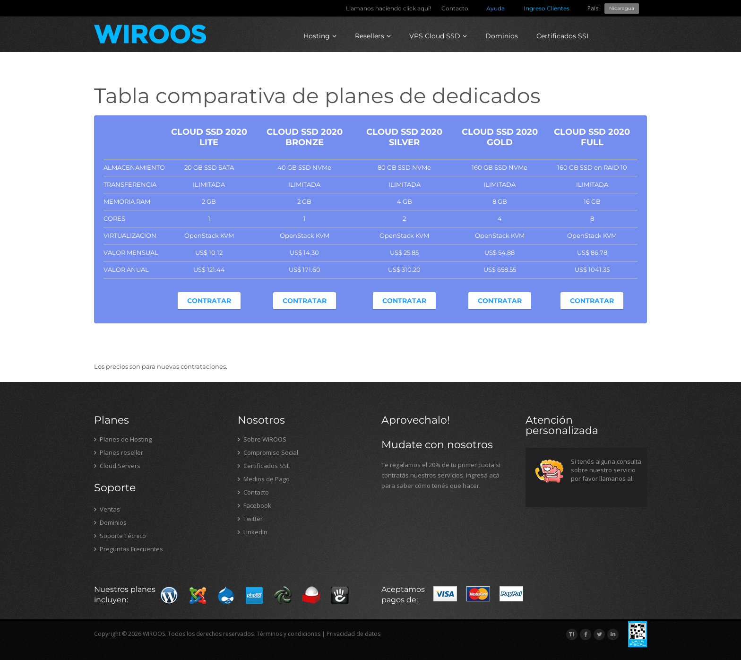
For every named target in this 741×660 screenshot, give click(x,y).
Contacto (454, 8)
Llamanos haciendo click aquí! (388, 8)
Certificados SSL (563, 36)
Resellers (373, 36)
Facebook (254, 505)
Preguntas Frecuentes (128, 549)
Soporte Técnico (120, 535)
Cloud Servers (117, 465)
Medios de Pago (264, 479)
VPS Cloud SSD (438, 36)
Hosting (319, 36)
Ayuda (495, 8)
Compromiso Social (268, 452)
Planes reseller (118, 452)
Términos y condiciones (288, 634)
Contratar (209, 300)
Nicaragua (621, 8)
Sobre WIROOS (262, 439)
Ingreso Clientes (546, 8)
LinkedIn (252, 532)
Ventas (107, 509)
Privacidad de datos (353, 634)
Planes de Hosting (123, 439)
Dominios (501, 36)
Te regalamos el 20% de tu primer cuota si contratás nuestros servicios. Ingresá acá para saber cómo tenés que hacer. (440, 475)
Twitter (250, 518)
